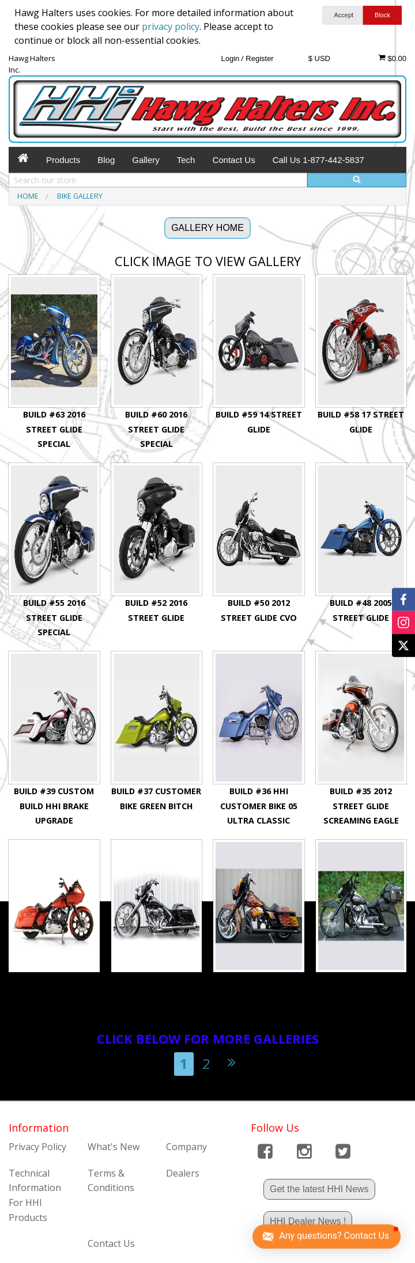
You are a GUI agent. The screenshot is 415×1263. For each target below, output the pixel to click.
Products (63, 160)
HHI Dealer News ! (308, 1221)
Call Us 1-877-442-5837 (318, 160)
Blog (106, 160)
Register (259, 58)
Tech (186, 160)
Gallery (146, 160)
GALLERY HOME (207, 228)
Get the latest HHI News (319, 1189)
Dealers (182, 1173)
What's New (113, 1146)
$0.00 (392, 58)
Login (230, 58)
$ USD (319, 58)
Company (186, 1146)
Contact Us (233, 160)
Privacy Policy (37, 1146)
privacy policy (170, 26)
